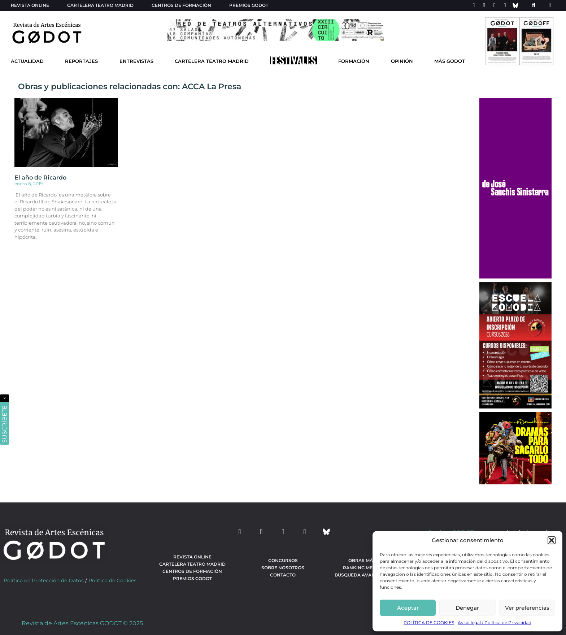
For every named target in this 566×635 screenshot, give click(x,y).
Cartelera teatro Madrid (100, 5)
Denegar (467, 607)
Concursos (283, 560)
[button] (551, 540)
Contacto (283, 575)
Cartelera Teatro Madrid (212, 61)
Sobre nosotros (282, 567)
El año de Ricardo (40, 177)
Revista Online (30, 5)
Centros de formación (181, 5)
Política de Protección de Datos (44, 580)
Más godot (449, 61)
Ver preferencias (527, 607)
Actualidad (27, 61)
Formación (353, 61)
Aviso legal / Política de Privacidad (494, 622)
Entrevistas (136, 61)
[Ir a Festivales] (293, 62)
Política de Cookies (112, 580)
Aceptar (408, 607)
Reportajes (81, 61)
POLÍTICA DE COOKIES (429, 622)
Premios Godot (248, 5)
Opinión (402, 61)
